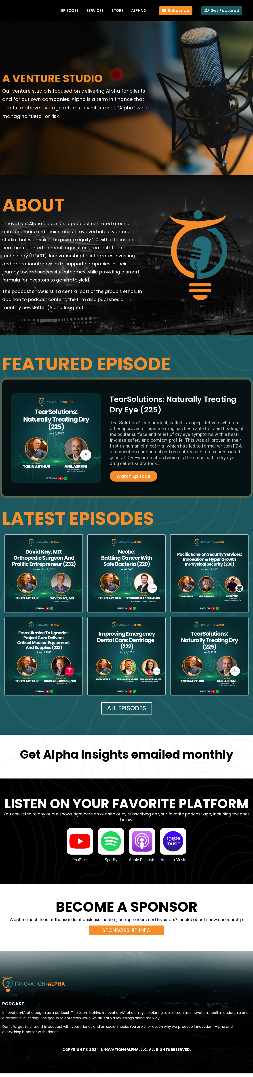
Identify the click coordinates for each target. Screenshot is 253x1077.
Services (95, 10)
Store (117, 10)
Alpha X (138, 10)
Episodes (70, 10)
